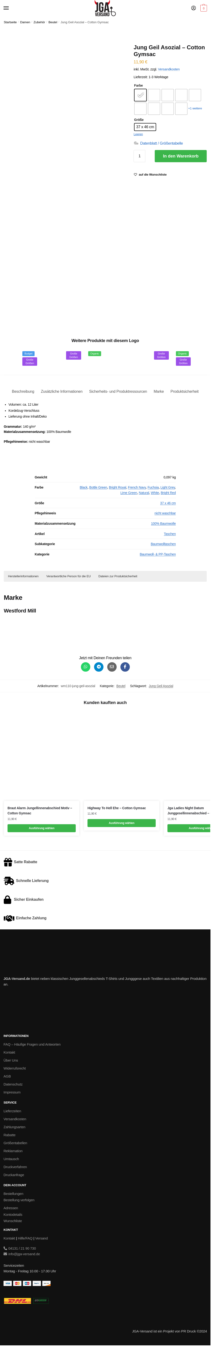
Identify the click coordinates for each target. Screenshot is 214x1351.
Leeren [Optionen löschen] (138, 134)
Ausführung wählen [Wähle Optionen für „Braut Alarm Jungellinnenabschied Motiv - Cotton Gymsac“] (42, 828)
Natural (144, 493)
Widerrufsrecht (15, 1068)
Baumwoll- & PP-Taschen (158, 554)
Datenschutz (13, 1084)
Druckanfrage (14, 1175)
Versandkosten (169, 69)
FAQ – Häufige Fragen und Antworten (32, 1044)
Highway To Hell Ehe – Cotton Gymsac (116, 808)
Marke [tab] (159, 391)
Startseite (10, 22)
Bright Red (168, 493)
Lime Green (128, 493)
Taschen (170, 534)
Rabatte (10, 1135)
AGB (7, 1076)
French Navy (137, 487)
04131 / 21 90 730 (20, 1248)
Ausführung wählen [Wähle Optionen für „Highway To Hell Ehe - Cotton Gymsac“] (122, 823)
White (155, 493)
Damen (25, 22)
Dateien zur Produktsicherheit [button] (118, 576)
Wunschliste (13, 1221)
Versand (41, 1238)
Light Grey (167, 487)
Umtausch (11, 1159)
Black (83, 487)
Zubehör (39, 22)
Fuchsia (153, 487)
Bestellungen (13, 1194)
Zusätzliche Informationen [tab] (62, 391)
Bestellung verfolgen (19, 1200)
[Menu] (11, 8)
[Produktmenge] (139, 156)
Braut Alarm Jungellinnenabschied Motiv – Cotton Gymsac (40, 810)
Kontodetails (13, 1214)
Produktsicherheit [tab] (184, 391)
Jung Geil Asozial (161, 686)
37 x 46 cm (168, 503)
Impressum (12, 1092)
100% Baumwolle (163, 523)
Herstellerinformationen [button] (23, 576)
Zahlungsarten (14, 1127)
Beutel (52, 22)
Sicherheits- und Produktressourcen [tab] (118, 391)
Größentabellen (15, 1143)
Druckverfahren (15, 1167)
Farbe (138, 85)
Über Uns (11, 1060)
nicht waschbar (165, 513)
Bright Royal (117, 487)
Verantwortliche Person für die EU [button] (68, 576)
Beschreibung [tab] (23, 391)
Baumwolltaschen (163, 544)
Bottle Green (98, 487)
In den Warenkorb (180, 156)
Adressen (11, 1208)
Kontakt (9, 1052)
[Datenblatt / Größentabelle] (158, 143)
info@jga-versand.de (22, 1254)
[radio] (140, 95)
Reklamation (13, 1151)
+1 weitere (195, 108)
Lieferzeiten (12, 1111)
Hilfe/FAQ (25, 1238)
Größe (138, 120)
